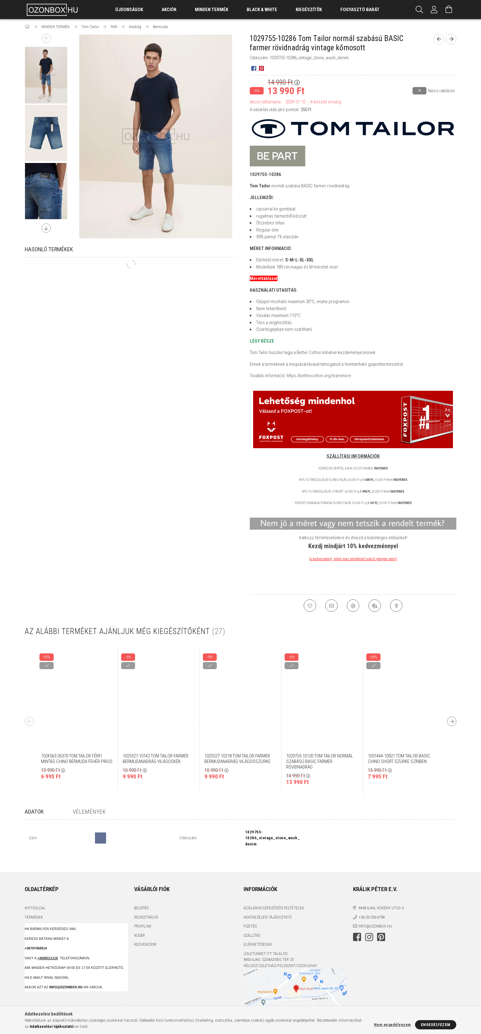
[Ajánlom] (331, 605)
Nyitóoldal (35, 897)
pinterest (381, 926)
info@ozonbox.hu (375, 915)
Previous (46, 38)
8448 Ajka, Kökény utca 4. (382, 897)
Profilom (142, 915)
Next (46, 228)
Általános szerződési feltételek (274, 897)
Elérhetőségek (258, 933)
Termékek (34, 906)
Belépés (141, 897)
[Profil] (434, 9)
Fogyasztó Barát (360, 9)
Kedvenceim (145, 933)
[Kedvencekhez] (310, 605)
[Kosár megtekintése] (449, 9)
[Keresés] (419, 9)
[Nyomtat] (353, 605)
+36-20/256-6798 (371, 906)
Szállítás (252, 924)
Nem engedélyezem (392, 1024)
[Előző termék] (439, 39)
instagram (369, 926)
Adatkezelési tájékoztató (268, 906)
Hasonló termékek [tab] (49, 249)
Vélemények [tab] (89, 811)
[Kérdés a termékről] (396, 605)
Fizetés (250, 915)
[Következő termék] (451, 39)
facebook (357, 926)
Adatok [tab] (34, 811)
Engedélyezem (435, 1024)
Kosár (139, 924)
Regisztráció (146, 906)
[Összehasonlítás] (374, 605)
